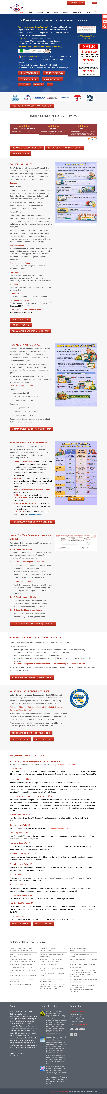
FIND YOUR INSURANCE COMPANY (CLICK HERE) (32, 106)
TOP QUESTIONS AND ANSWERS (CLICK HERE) (31, 733)
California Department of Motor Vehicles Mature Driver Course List (23, 960)
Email (88, 3)
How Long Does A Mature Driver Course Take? (51, 955)
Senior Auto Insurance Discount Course (52, 974)
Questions (77, 12)
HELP (50, 84)
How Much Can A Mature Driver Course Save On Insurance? (51, 960)
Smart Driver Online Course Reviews (20, 955)
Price (30, 12)
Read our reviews (36, 514)
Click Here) (57, 47)
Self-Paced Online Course (30, 59)
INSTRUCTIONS (24, 84)
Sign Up (65, 12)
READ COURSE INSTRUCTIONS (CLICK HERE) (30, 331)
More (88, 12)
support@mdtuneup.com (81, 1024)
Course (40, 12)
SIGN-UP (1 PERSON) (29, 73)
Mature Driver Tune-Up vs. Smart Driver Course (52, 969)
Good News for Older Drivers (21, 984)
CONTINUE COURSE (52, 79)
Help (94, 3)
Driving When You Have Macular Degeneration (21, 980)
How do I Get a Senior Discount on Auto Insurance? (52, 950)
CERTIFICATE (38, 84)
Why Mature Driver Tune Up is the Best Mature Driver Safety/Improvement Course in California (82, 988)
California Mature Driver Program (23, 975)
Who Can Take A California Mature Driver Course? (82, 966)
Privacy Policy (54, 1091)
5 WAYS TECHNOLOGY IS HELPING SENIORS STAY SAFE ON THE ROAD (21, 950)
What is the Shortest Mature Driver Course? (83, 960)
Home (21, 12)
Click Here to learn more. (66, 764)
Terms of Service (64, 1091)
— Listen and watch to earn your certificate (55, 56)
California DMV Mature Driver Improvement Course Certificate (86, 36)
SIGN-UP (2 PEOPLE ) (54, 73)
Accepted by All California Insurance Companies (38, 43)
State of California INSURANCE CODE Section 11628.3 (53, 980)
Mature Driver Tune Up (48, 965)
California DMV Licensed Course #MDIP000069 (38, 65)
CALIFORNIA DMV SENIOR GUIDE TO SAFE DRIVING (23, 971)
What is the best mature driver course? (81, 955)
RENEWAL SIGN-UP (28, 79)
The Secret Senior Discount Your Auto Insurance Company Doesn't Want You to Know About (52, 986)
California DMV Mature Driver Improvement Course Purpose (21, 966)
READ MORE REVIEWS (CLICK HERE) (27, 148)
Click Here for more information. (59, 828)
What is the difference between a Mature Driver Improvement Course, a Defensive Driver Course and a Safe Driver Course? (83, 973)
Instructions (52, 12)
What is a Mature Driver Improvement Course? (78, 950)
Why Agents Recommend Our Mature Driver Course (83, 981)
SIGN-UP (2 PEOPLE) (20, 153)
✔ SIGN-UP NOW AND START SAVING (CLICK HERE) (32, 624)
